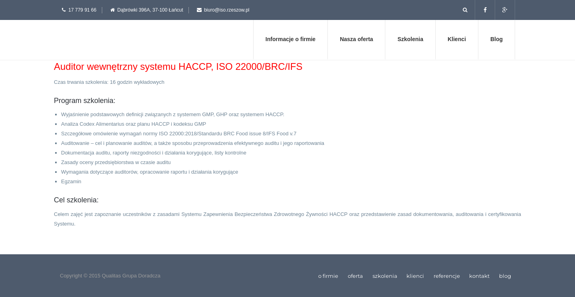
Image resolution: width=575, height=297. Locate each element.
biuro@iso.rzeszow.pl (227, 10)
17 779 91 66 (82, 10)
